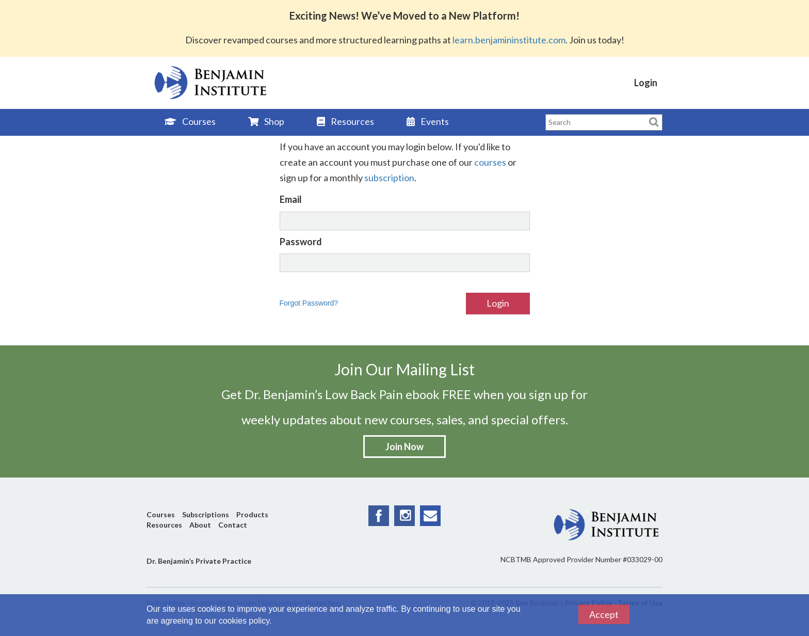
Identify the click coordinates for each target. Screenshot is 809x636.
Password (301, 241)
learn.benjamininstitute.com (508, 39)
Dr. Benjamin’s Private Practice (199, 560)
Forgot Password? (309, 303)
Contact (232, 524)
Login (645, 82)
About (200, 524)
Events (428, 121)
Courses (190, 121)
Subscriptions (205, 514)
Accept (604, 614)
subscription (389, 177)
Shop (266, 121)
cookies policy (244, 620)
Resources (345, 121)
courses (490, 162)
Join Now (404, 446)
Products (252, 514)
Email (291, 199)
